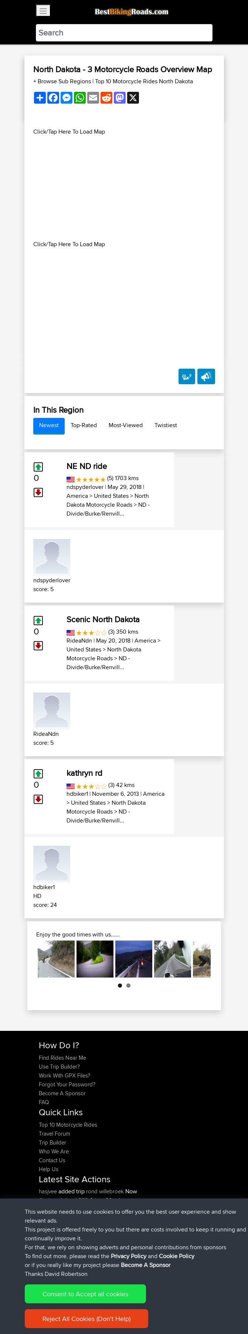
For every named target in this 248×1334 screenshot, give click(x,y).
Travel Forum (54, 1133)
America (77, 496)
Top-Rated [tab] (84, 425)
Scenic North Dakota (103, 619)
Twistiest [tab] (165, 425)
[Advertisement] (124, 188)
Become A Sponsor (62, 1093)
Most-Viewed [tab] (126, 425)
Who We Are (54, 1151)
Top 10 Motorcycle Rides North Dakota (144, 81)
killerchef (50, 1209)
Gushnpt (50, 1200)
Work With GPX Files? (64, 1075)
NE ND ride (87, 466)
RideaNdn (79, 640)
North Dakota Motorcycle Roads (108, 500)
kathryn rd (84, 773)
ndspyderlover (85, 487)
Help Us (48, 1169)
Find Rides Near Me (62, 1058)
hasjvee (48, 1191)
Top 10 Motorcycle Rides (68, 1125)
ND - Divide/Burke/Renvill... (108, 509)
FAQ (44, 1102)
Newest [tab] (49, 425)
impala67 (50, 1236)
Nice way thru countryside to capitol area (144, 1236)
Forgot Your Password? (67, 1084)
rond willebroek (105, 1191)
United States (111, 496)
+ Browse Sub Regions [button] (62, 81)
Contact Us (52, 1160)
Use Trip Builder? (59, 1066)
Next (199, 959)
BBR (83, 1200)
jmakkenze (52, 1227)
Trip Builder (52, 1142)
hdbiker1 (77, 794)
